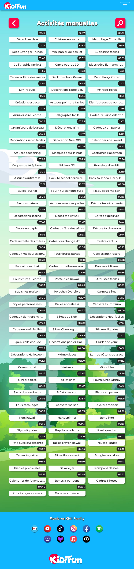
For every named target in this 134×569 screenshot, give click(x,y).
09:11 (122, 96)
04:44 (41, 486)
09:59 (121, 58)
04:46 (81, 285)
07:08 (121, 260)
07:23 (42, 348)
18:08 (42, 234)
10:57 (82, 45)
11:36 (122, 108)
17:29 (42, 45)
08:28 (121, 398)
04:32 (121, 360)
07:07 (42, 159)
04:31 (122, 348)
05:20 (42, 196)
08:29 (82, 159)
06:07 (81, 297)
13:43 (122, 146)
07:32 (42, 322)
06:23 (121, 285)
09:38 (121, 184)
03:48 (81, 474)
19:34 (82, 96)
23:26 (121, 45)
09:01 (122, 234)
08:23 (121, 247)
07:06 (81, 146)
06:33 (42, 285)
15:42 (42, 58)
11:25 (82, 171)
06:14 (42, 423)
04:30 (81, 348)
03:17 (122, 335)
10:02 (82, 58)
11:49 (82, 108)
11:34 (122, 159)
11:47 (82, 133)
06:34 (42, 335)
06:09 (42, 310)
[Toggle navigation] (125, 5)
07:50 (121, 411)
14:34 (122, 373)
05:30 (121, 196)
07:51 (122, 322)
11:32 (82, 70)
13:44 (42, 272)
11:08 (42, 209)
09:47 (82, 386)
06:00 (121, 209)
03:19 (42, 386)
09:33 (121, 33)
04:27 (81, 310)
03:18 (42, 461)
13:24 (42, 171)
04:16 (42, 373)
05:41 (42, 474)
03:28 (42, 449)
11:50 (42, 83)
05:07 (121, 436)
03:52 (121, 474)
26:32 (42, 133)
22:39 (121, 171)
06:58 (82, 335)
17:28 (42, 108)
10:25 (42, 121)
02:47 (82, 373)
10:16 (42, 436)
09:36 (121, 272)
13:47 (82, 222)
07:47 (42, 222)
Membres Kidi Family (67, 518)
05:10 (82, 436)
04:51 (122, 386)
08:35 (82, 234)
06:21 (42, 360)
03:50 (81, 322)
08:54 (42, 247)
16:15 (42, 96)
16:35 (82, 83)
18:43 (82, 209)
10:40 (42, 146)
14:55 (42, 70)
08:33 (42, 411)
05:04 (81, 486)
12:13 (122, 83)
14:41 (122, 222)
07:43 (81, 423)
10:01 (82, 260)
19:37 (122, 133)
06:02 (42, 398)
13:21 (122, 70)
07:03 (81, 411)
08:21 (42, 260)
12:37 (82, 33)
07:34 (42, 297)
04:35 (81, 449)
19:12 (122, 121)
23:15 (42, 33)
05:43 (121, 461)
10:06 (82, 247)
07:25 (82, 121)
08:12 (82, 196)
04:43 (121, 297)
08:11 (82, 272)
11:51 (42, 184)
